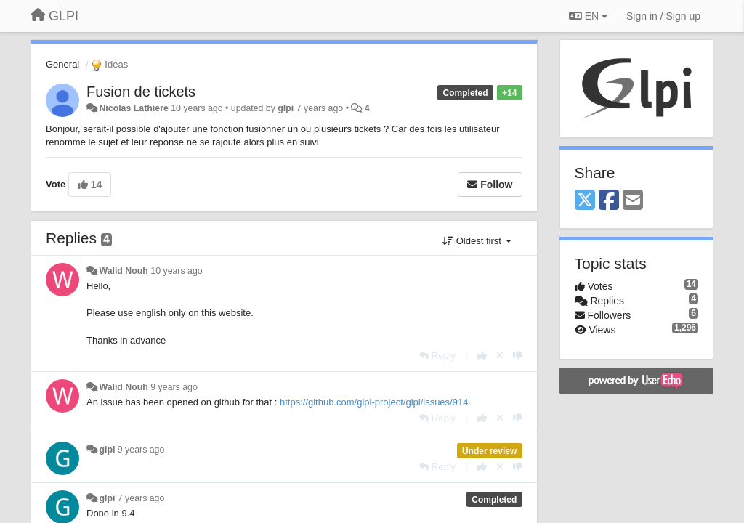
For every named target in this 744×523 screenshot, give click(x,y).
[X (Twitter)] (585, 201)
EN (588, 16)
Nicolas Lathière (133, 108)
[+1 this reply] (482, 355)
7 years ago (141, 498)
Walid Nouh (123, 271)
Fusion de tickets (140, 92)
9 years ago (174, 387)
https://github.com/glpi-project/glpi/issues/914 (374, 402)
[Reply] (437, 355)
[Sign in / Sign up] (663, 16)
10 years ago (176, 271)
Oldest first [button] (476, 240)
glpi (286, 108)
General (62, 64)
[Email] (633, 201)
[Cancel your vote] (500, 355)
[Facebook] (609, 201)
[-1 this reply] (517, 355)
